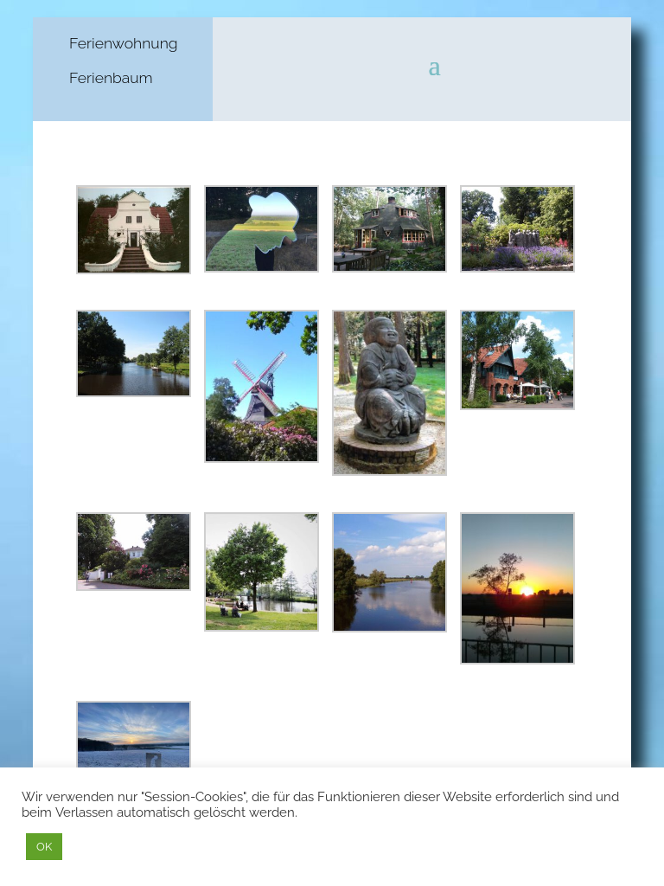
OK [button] (44, 846)
